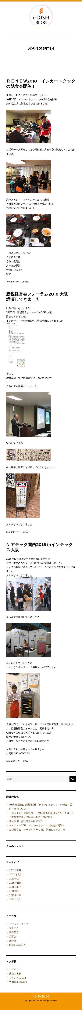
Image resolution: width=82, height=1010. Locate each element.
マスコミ (14, 928)
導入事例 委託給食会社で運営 (26, 821)
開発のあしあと (17, 944)
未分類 (12, 940)
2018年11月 (15, 882)
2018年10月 (15, 886)
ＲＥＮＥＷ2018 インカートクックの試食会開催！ (37, 825)
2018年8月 (15, 891)
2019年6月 (15, 878)
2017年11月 (15, 895)
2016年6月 (15, 899)
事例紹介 (14, 932)
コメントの (17, 977)
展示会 (25, 281)
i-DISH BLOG (41, 16)
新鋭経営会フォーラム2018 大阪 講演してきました (39, 297)
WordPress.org (18, 981)
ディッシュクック (18, 923)
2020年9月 (15, 874)
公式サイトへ (74, 7)
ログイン (14, 969)
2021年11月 (15, 870)
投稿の (15, 973)
